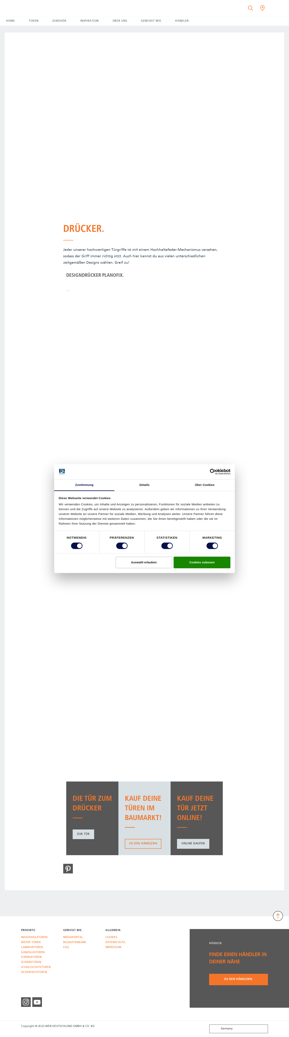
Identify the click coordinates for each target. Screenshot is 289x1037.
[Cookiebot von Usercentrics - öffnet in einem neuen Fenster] (212, 472)
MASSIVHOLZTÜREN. (34, 937)
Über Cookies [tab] (205, 485)
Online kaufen (193, 843)
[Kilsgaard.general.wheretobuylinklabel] (262, 8)
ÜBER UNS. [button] (120, 21)
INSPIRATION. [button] (90, 21)
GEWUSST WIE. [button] (151, 21)
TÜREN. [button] (34, 21)
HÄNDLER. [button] (182, 21)
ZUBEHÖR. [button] (59, 21)
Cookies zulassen (202, 562)
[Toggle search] (250, 8)
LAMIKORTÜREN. (32, 947)
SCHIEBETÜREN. (31, 962)
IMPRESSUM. (113, 947)
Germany (222, 1028)
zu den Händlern (143, 843)
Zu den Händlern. (238, 979)
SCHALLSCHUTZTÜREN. (36, 967)
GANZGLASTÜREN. (33, 952)
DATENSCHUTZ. (115, 942)
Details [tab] (144, 485)
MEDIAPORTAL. (73, 937)
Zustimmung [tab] (84, 485)
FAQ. (66, 947)
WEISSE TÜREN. (31, 942)
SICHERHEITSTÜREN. (34, 972)
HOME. (11, 21)
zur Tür (83, 834)
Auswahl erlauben (144, 562)
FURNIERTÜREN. (31, 957)
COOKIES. (111, 937)
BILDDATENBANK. (75, 942)
